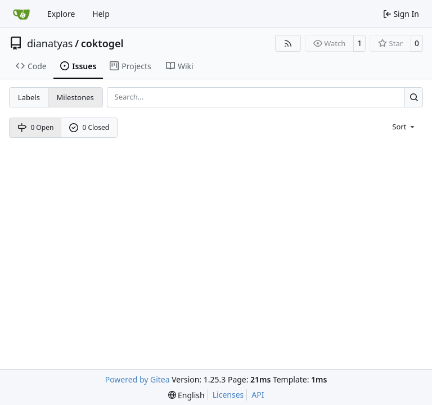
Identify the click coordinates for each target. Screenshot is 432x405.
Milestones (75, 97)
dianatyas (50, 43)
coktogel (102, 43)
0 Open (35, 127)
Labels (29, 97)
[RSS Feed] (288, 43)
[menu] (404, 126)
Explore (61, 13)
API (257, 394)
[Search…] (413, 97)
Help (101, 13)
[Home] (21, 14)
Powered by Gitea (137, 379)
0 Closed (89, 127)
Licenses (228, 394)
